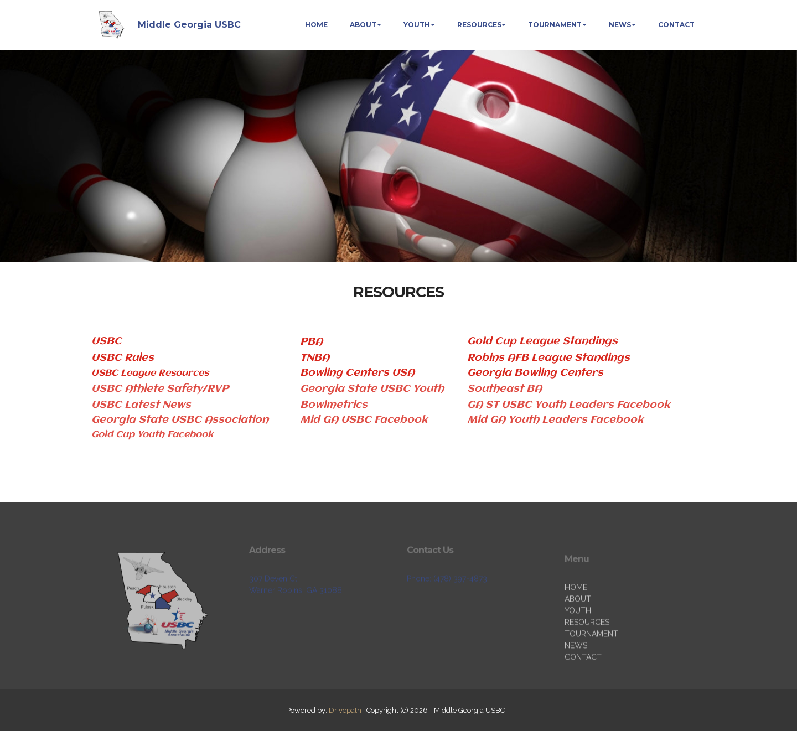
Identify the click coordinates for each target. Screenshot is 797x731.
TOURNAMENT (555, 24)
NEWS (620, 24)
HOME (316, 24)
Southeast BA (504, 389)
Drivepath (345, 710)
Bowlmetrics (334, 405)
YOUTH (416, 24)
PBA (311, 342)
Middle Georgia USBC (189, 24)
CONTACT (676, 24)
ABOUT (363, 24)
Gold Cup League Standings (542, 341)
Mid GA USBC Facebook (364, 420)
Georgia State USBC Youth (372, 389)
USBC (106, 341)
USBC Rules (122, 358)
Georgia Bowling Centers (536, 373)
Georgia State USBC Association (181, 420)
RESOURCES (479, 24)
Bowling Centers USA (357, 373)
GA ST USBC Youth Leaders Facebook (568, 405)
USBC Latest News (141, 405)
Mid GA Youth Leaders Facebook (555, 420)
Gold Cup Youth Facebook (152, 434)
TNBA (314, 358)
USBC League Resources (150, 373)
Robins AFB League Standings (548, 358)
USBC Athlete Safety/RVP (160, 389)
